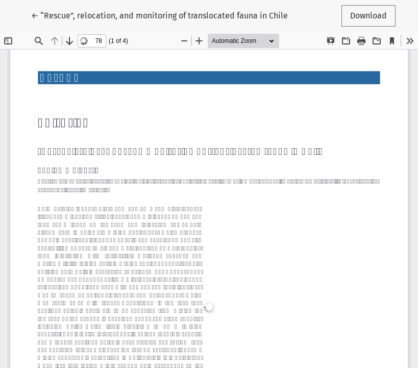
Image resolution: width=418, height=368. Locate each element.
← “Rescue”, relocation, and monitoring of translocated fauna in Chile (159, 14)
